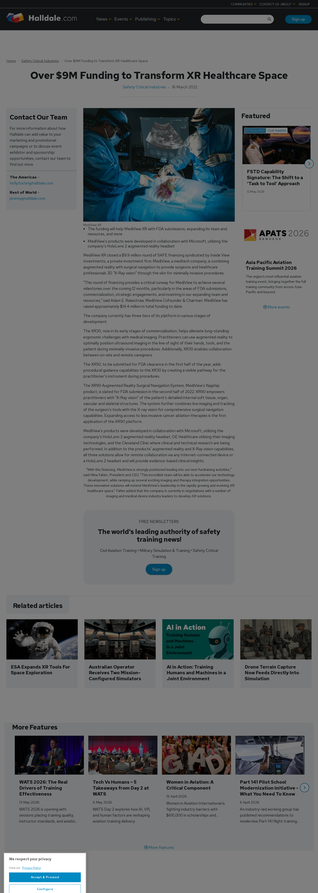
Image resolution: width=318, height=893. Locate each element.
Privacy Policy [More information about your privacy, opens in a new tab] (31, 880)
